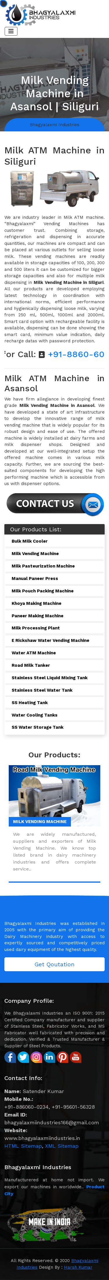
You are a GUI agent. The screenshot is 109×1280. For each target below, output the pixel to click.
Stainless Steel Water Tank (42, 690)
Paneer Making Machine (37, 615)
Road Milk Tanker (31, 665)
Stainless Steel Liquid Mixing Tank (49, 677)
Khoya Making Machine (36, 603)
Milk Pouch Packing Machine (43, 591)
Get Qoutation (54, 964)
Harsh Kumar (78, 1267)
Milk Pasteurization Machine (43, 566)
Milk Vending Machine (35, 553)
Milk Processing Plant (36, 628)
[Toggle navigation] (11, 31)
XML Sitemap (61, 1146)
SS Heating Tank (30, 702)
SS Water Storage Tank (37, 727)
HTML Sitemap (23, 1146)
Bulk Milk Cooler (30, 541)
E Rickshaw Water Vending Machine (50, 640)
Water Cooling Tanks (35, 715)
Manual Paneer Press (35, 578)
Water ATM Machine (34, 652)
